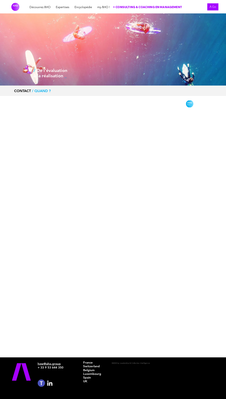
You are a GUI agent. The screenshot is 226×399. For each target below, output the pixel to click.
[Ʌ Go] (212, 6)
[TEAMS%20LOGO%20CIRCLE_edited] (41, 383)
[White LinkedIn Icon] (49, 383)
